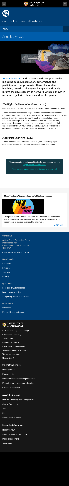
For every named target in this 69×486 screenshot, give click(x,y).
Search (65, 4)
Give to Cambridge (10, 404)
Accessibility (7, 339)
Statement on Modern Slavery (15, 350)
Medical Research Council (13, 312)
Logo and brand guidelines (13, 288)
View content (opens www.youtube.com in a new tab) (34, 169)
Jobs (4, 409)
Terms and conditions (11, 354)
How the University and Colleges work (18, 400)
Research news (8, 430)
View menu (4, 4)
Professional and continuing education (18, 379)
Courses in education (11, 388)
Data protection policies (12, 292)
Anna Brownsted (11, 78)
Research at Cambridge (13, 425)
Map (4, 413)
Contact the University (11, 335)
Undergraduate (8, 370)
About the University (11, 395)
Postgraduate (8, 374)
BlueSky (5, 277)
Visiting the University (11, 418)
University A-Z (8, 358)
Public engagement (10, 439)
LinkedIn (6, 268)
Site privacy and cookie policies (15, 297)
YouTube (6, 272)
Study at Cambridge (11, 364)
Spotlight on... (8, 443)
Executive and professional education (18, 383)
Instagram (6, 264)
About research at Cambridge (14, 434)
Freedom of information (12, 343)
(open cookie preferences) (34, 165)
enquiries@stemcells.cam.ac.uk (15, 252)
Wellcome (6, 308)
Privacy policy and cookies (13, 346)
